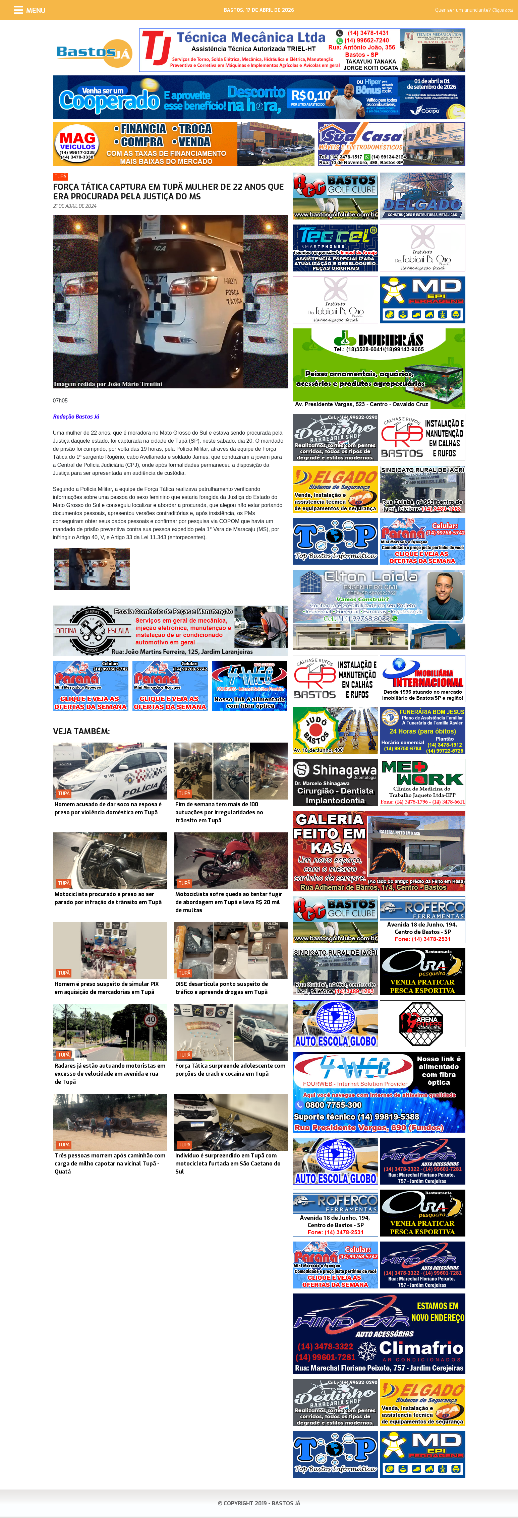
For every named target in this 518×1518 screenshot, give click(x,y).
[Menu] (30, 10)
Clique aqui (502, 10)
